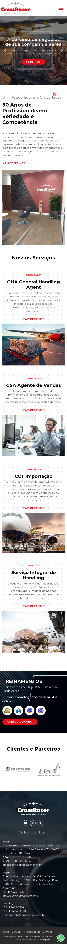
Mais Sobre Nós (13, 163)
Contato (47, 931)
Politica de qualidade (33, 832)
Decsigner (44, 939)
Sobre (6, 931)
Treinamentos (32, 931)
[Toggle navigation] (61, 8)
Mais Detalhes (33, 319)
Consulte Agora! (20, 721)
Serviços (17, 931)
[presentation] (7, 768)
